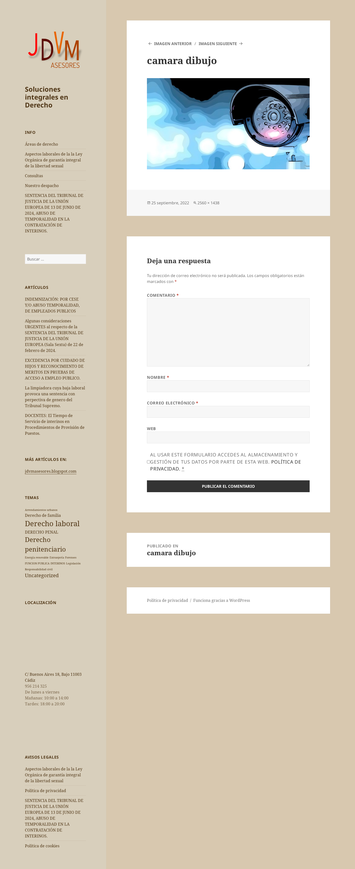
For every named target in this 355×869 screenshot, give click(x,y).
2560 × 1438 (208, 203)
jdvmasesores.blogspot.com (50, 471)
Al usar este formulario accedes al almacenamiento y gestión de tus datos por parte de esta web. (225, 462)
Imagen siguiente (218, 43)
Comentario (163, 295)
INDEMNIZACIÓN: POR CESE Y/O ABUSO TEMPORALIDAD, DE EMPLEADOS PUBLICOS (52, 305)
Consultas (34, 175)
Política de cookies (42, 846)
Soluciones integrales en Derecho (46, 97)
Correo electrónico (172, 403)
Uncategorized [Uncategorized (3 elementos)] (42, 575)
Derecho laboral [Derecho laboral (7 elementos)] (52, 523)
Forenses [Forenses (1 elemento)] (70, 557)
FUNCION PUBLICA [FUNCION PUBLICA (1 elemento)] (37, 563)
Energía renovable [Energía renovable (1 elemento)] (37, 557)
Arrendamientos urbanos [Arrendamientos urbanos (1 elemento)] (41, 510)
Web (151, 428)
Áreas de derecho (41, 144)
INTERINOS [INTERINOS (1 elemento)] (58, 563)
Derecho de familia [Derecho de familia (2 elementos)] (43, 515)
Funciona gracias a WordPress (221, 600)
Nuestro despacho (42, 185)
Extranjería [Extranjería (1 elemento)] (57, 557)
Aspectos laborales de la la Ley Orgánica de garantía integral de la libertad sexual (53, 160)
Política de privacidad (45, 790)
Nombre (158, 377)
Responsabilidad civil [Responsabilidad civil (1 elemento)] (39, 569)
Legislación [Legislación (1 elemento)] (73, 563)
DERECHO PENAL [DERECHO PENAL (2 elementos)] (41, 532)
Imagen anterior (173, 43)
